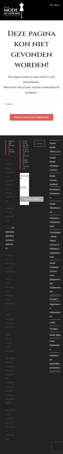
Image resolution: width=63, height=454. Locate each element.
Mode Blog (55, 335)
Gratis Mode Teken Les (55, 147)
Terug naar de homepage (31, 117)
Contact (53, 299)
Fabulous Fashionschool (55, 222)
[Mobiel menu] (55, 5)
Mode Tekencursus (55, 208)
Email (23, 187)
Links (52, 322)
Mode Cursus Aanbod (53, 180)
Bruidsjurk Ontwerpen (55, 193)
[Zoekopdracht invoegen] (31, 104)
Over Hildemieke (55, 345)
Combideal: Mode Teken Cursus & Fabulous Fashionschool (55, 244)
